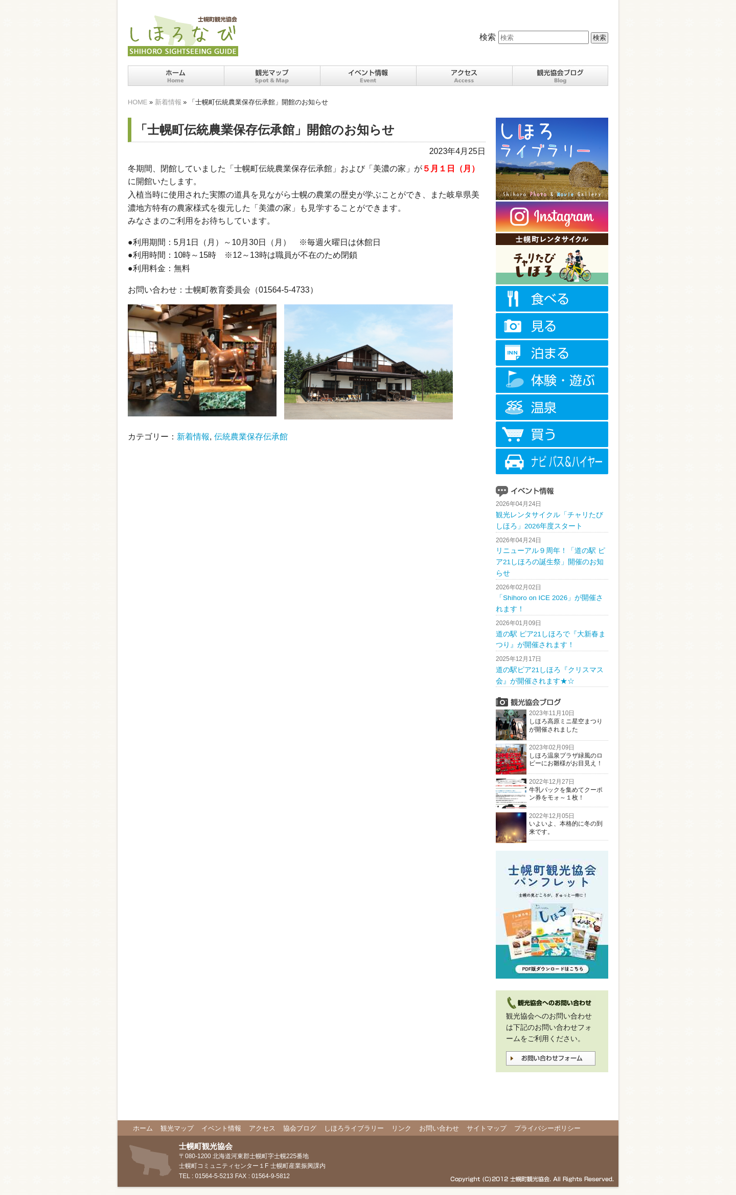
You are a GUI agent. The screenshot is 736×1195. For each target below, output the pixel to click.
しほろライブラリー (354, 1128)
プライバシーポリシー (547, 1128)
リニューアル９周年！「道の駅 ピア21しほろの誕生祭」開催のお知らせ (550, 562)
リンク (401, 1128)
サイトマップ (487, 1128)
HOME (137, 102)
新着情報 (168, 102)
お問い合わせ (439, 1128)
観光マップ (177, 1128)
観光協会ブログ (560, 75)
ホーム (176, 75)
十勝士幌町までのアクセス (464, 75)
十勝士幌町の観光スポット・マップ (272, 75)
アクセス (262, 1128)
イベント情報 (221, 1128)
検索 (487, 37)
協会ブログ (299, 1128)
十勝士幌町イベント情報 (368, 75)
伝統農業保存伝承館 (251, 436)
